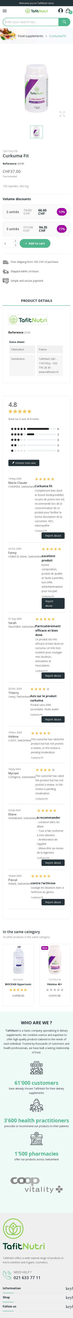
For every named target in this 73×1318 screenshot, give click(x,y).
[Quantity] (8, 243)
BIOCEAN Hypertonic (18, 984)
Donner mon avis (24, 463)
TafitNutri (10, 151)
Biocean (18, 980)
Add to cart (36, 243)
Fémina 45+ (54, 984)
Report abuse (53, 535)
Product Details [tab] (36, 300)
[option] (36, 1185)
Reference (15, 332)
